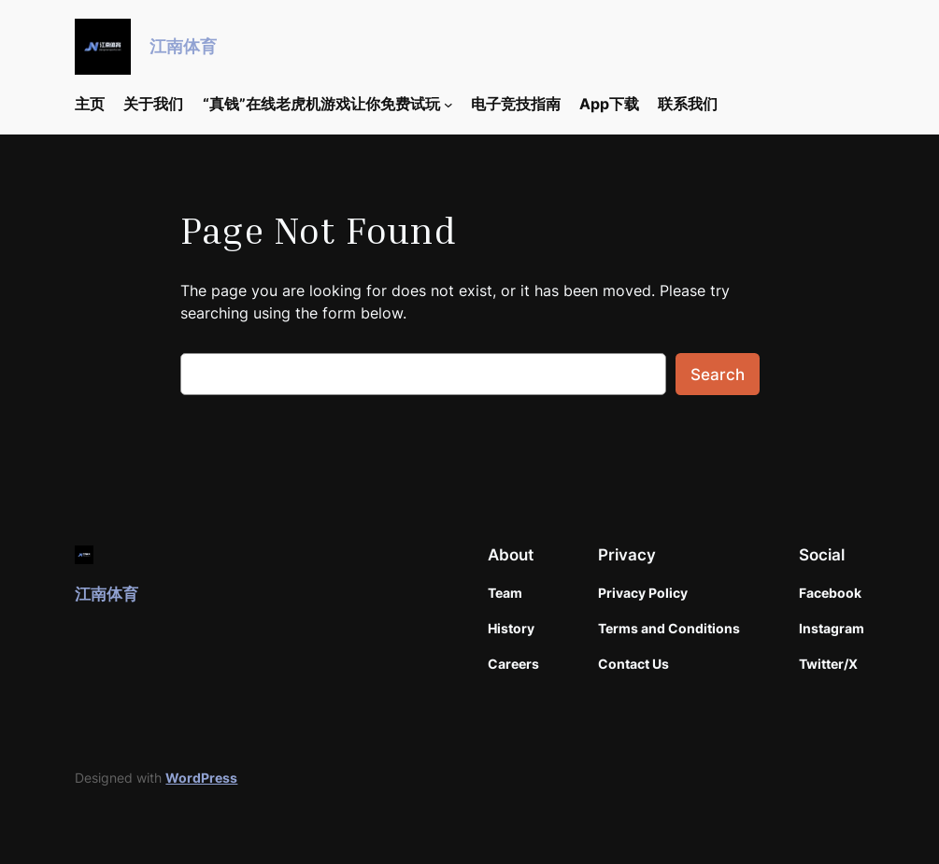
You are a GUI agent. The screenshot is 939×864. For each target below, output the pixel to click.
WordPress (201, 778)
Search (717, 374)
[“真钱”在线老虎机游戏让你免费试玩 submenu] (448, 104)
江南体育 (183, 46)
